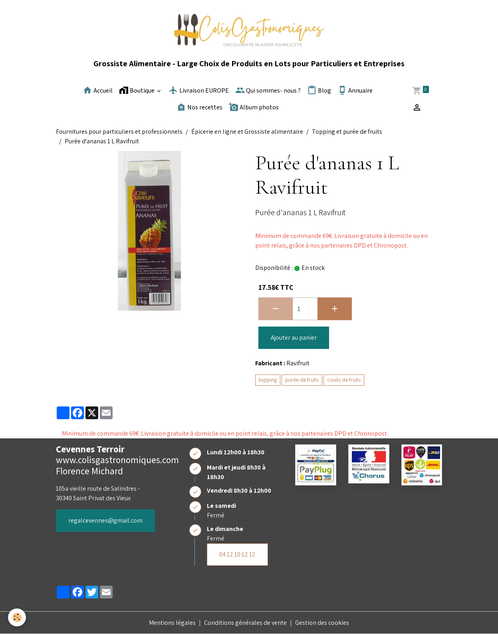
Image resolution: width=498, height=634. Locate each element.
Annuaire (355, 90)
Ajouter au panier (294, 337)
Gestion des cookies (322, 622)
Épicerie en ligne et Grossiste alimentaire (247, 131)
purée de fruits (302, 379)
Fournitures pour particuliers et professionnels (119, 131)
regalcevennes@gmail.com (105, 520)
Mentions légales (172, 622)
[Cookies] (17, 617)
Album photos (254, 107)
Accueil (98, 90)
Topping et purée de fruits (347, 131)
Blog (319, 90)
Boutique (137, 90)
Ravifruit (298, 363)
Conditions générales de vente (245, 622)
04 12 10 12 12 (237, 554)
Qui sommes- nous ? (268, 90)
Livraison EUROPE (199, 90)
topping (268, 379)
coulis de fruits (344, 379)
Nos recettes (199, 107)
